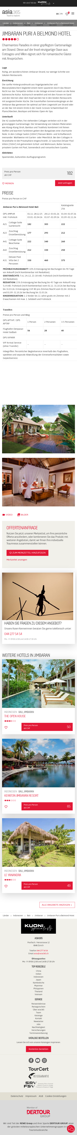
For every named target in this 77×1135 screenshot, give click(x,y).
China (38, 971)
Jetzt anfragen (65, 183)
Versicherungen (38, 1030)
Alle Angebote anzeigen (57, 905)
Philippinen (38, 988)
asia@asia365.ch (41, 953)
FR (61, 14)
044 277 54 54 (13, 634)
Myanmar (38, 985)
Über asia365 (38, 1010)
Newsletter (38, 1021)
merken (8, 183)
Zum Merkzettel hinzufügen (27, 552)
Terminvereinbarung (38, 1033)
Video (7, 514)
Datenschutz (17, 1096)
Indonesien (38, 977)
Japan (38, 980)
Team (38, 1012)
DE (57, 14)
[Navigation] (73, 13)
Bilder (22, 514)
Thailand (38, 991)
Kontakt (38, 1018)
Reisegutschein (38, 1007)
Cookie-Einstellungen (55, 1096)
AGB (41, 1096)
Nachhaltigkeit (38, 1027)
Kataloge (39, 1015)
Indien (38, 974)
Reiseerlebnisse (38, 1004)
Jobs (38, 1024)
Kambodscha (38, 983)
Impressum (31, 1096)
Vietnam (38, 994)
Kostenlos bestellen (38, 1049)
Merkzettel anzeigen (17, 559)
